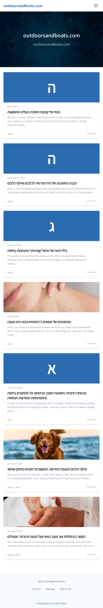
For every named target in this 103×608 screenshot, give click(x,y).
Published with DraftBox (51, 603)
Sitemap (50, 589)
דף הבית (36, 589)
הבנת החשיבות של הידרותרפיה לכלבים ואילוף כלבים (41, 183)
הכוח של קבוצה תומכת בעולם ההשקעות (33, 111)
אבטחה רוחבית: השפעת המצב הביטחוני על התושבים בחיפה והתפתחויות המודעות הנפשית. (46, 395)
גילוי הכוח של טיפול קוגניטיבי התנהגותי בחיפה (37, 250)
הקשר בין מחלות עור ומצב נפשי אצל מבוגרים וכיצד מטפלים (46, 536)
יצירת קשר (65, 589)
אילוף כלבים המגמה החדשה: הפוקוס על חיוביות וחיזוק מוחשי (47, 469)
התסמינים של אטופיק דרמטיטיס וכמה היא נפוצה (39, 321)
